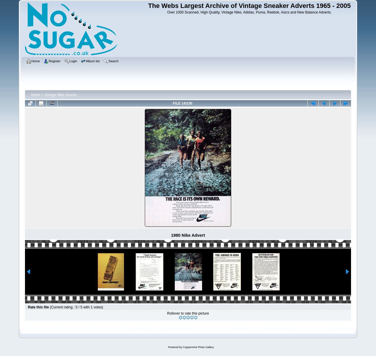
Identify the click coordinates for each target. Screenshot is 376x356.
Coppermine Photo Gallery (198, 347)
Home (35, 95)
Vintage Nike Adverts (60, 95)
